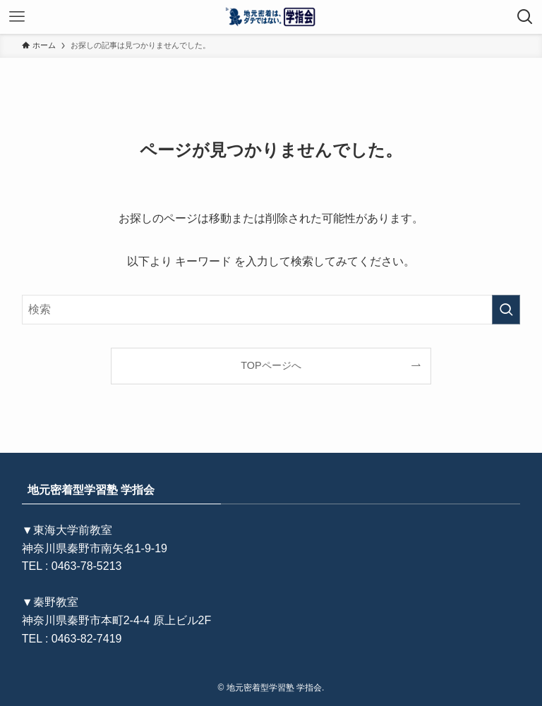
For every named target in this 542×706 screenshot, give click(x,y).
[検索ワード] (271, 309)
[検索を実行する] (506, 309)
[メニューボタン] (17, 17)
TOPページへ (271, 365)
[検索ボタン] (525, 17)
